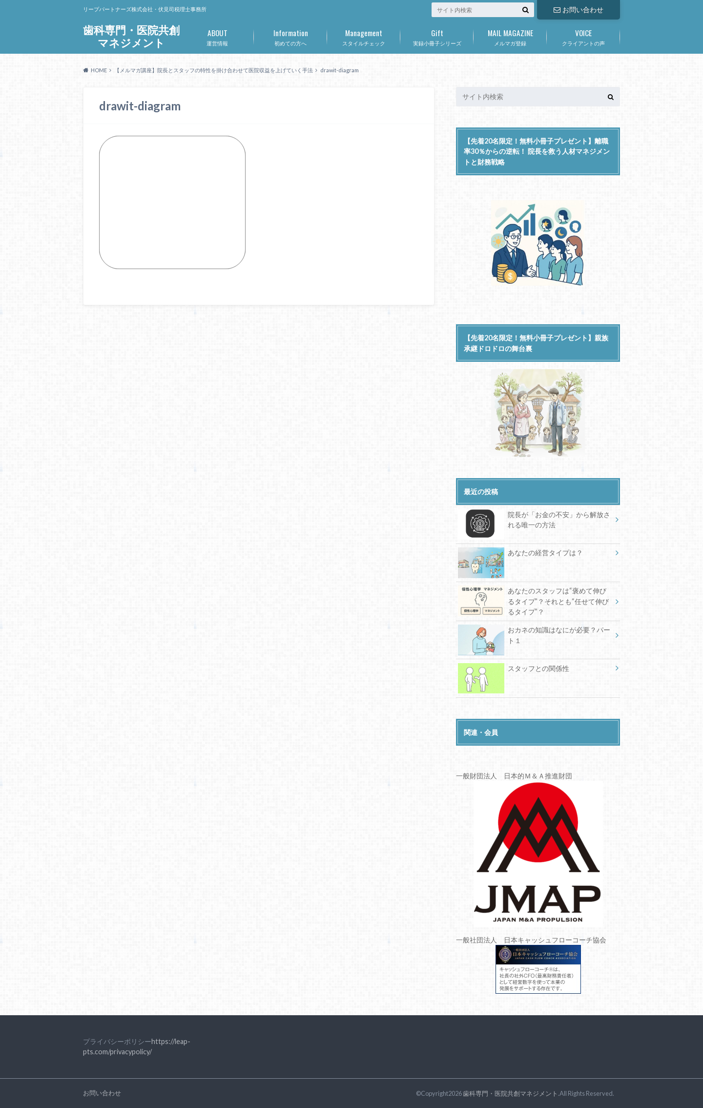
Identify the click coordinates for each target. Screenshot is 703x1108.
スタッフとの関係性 (513, 670)
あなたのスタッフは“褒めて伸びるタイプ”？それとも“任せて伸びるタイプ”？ (533, 600)
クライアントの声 (583, 35)
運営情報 (217, 35)
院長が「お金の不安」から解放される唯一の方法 (534, 521)
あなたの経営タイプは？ (520, 554)
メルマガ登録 (510, 35)
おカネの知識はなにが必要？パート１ (534, 637)
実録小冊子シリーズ (437, 35)
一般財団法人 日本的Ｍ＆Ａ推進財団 (514, 776)
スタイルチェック (363, 35)
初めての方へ (290, 35)
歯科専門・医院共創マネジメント (131, 36)
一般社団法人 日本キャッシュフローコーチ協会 (531, 965)
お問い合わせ (578, 9)
